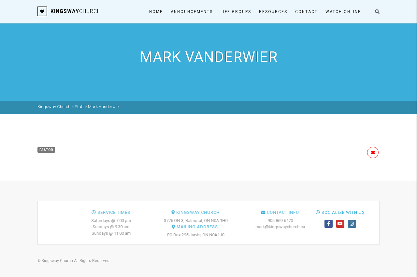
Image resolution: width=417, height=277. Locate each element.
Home (156, 11)
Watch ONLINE (343, 11)
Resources (273, 11)
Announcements (192, 11)
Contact (306, 11)
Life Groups (236, 11)
